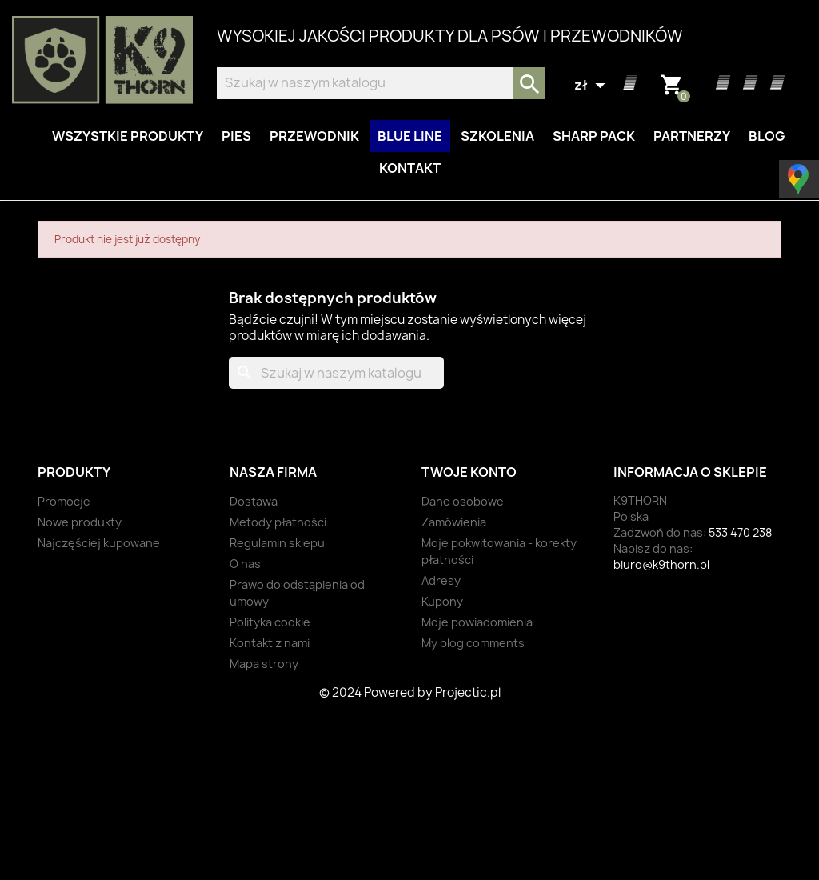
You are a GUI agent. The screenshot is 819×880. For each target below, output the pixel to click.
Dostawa (254, 501)
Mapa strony (264, 663)
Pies (236, 136)
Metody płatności (278, 522)
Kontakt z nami (270, 642)
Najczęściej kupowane (99, 542)
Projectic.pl (468, 692)
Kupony (442, 601)
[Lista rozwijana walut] (591, 85)
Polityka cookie (270, 622)
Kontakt (410, 168)
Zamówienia (453, 522)
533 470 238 (740, 532)
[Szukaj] (381, 83)
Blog (767, 136)
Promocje (64, 501)
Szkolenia (497, 136)
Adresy (441, 580)
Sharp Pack (594, 136)
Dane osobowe (462, 501)
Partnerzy (691, 136)
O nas (245, 563)
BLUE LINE (410, 136)
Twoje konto (469, 472)
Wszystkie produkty (127, 136)
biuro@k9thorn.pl (661, 564)
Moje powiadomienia (477, 622)
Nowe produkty (80, 522)
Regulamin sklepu (277, 542)
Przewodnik (314, 136)
